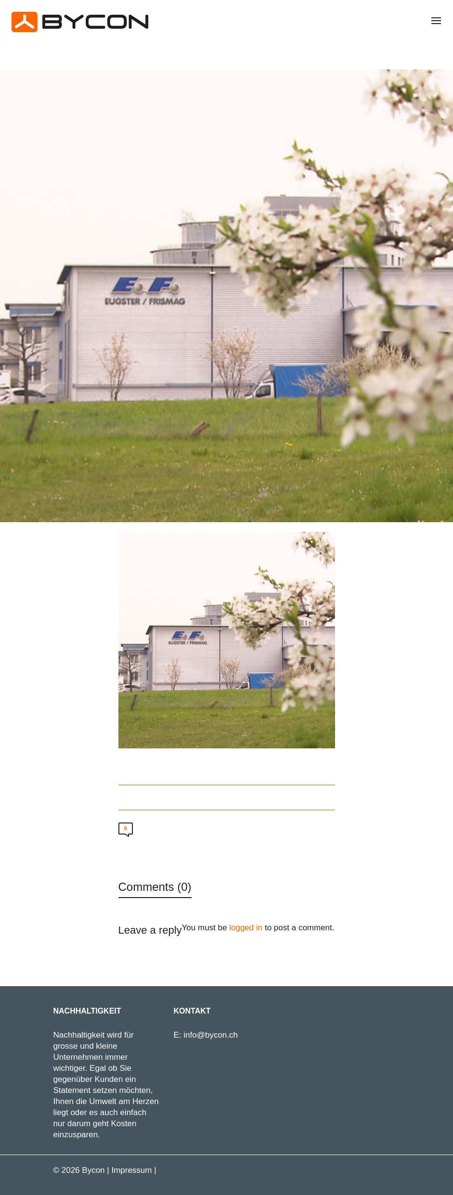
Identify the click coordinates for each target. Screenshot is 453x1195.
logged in (245, 927)
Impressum (131, 1170)
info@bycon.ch (210, 1035)
